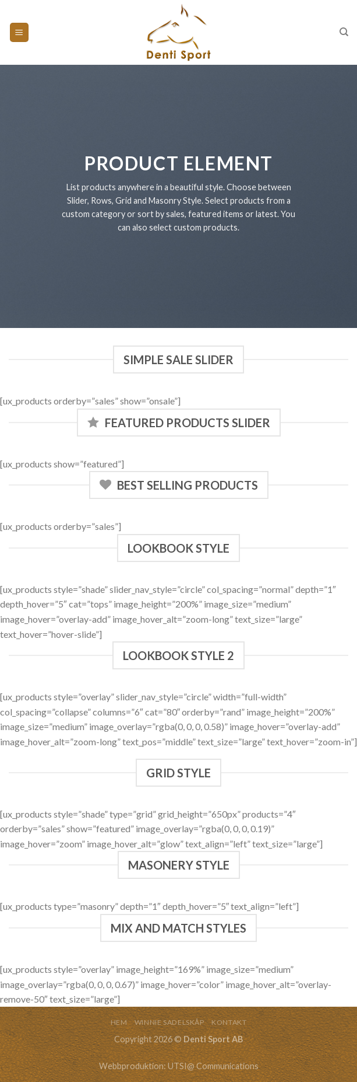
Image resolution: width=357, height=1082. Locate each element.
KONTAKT (228, 1022)
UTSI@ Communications (213, 1066)
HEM (119, 1022)
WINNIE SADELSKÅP (169, 1022)
